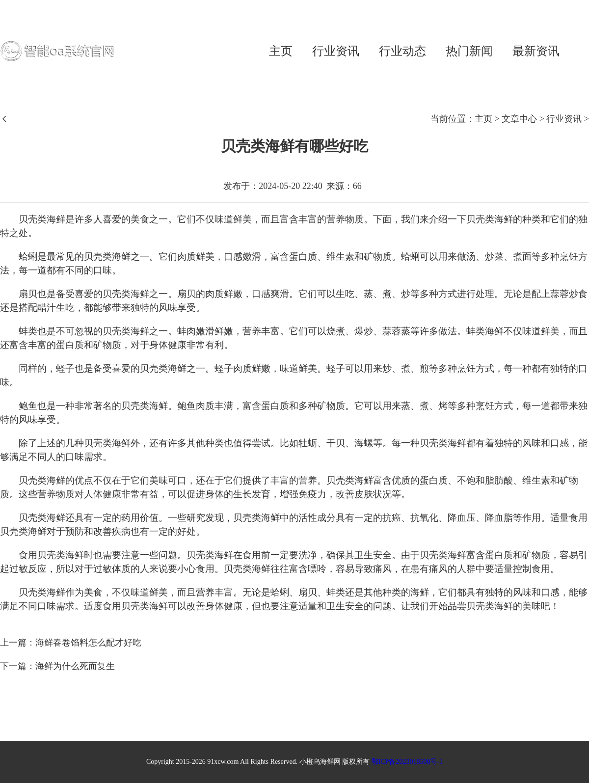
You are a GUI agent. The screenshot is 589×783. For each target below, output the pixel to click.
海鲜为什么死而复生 (75, 666)
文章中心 (519, 119)
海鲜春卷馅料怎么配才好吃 (88, 643)
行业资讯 (335, 51)
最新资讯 (536, 51)
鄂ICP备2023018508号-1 (407, 761)
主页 (281, 51)
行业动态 (402, 51)
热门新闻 (469, 51)
